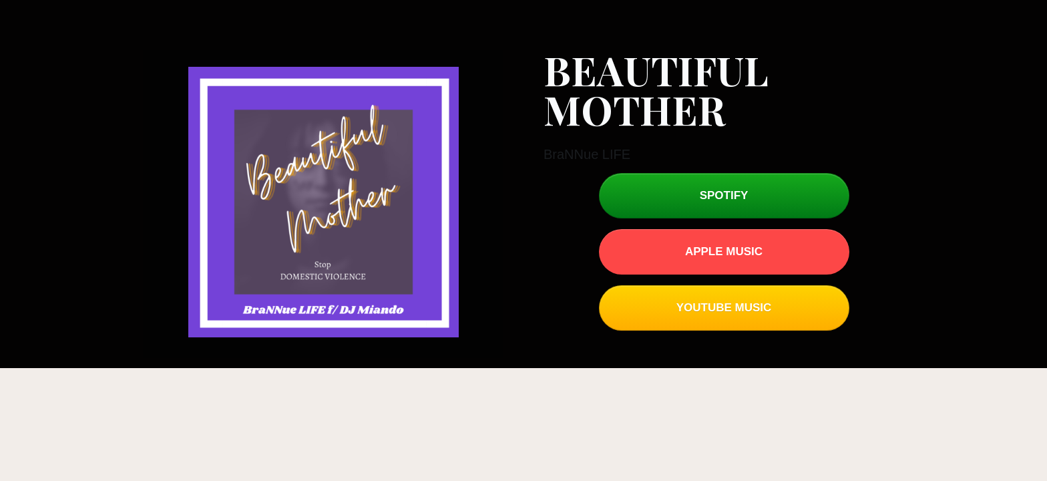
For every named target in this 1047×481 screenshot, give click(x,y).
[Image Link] (323, 202)
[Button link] (724, 195)
